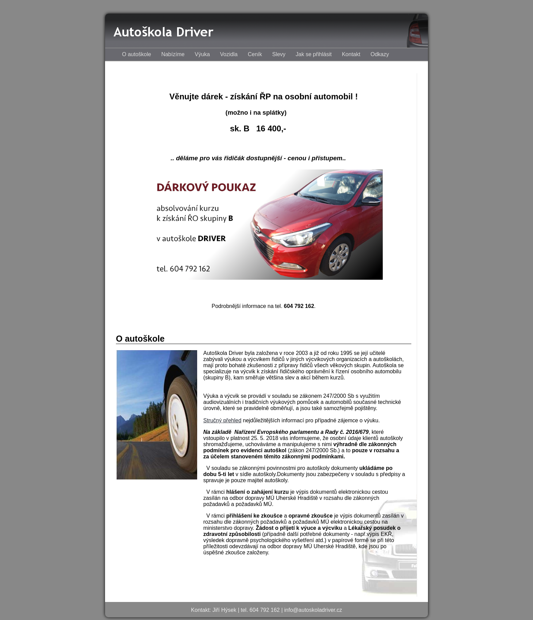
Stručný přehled (222, 420)
